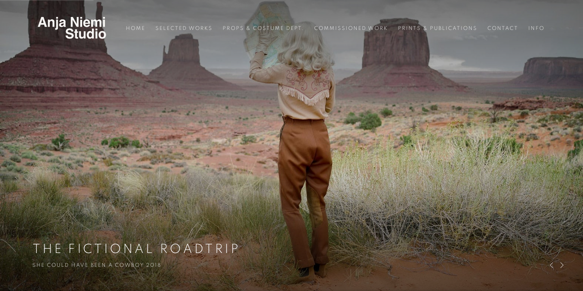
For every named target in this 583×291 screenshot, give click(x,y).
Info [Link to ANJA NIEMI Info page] (536, 28)
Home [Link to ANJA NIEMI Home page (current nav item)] (135, 28)
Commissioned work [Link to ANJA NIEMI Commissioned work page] (351, 28)
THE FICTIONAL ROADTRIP (291, 145)
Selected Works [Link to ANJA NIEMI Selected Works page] (184, 28)
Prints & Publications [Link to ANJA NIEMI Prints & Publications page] (437, 28)
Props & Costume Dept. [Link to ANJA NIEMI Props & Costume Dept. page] (263, 28)
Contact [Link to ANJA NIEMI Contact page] (502, 28)
